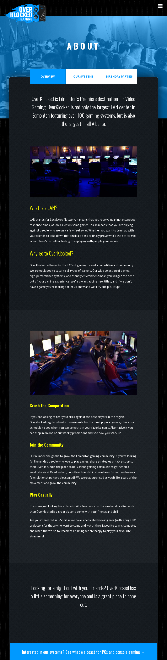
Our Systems (83, 77)
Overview (48, 77)
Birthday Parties (119, 77)
